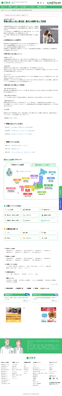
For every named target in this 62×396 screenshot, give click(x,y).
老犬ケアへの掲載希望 (37, 383)
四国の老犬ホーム (27, 252)
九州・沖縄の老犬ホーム (36, 252)
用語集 (36, 288)
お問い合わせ (51, 373)
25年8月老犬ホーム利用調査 (11, 280)
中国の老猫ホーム (18, 260)
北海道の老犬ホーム (10, 250)
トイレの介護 (10, 209)
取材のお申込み (35, 385)
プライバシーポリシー (53, 371)
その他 (45, 238)
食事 (27, 232)
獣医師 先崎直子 (13, 118)
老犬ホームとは (45, 288)
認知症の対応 (48, 266)
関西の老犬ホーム (9, 252)
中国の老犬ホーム (18, 252)
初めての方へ (51, 364)
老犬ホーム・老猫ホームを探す (9, 7)
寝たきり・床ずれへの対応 (13, 215)
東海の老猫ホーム (39, 258)
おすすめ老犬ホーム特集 (5, 383)
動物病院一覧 (20, 288)
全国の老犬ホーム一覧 (5, 364)
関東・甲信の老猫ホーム (29, 258)
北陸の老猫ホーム (47, 258)
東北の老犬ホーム (19, 250)
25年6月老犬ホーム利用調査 (50, 280)
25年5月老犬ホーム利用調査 (11, 282)
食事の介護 (28, 209)
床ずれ (8, 238)
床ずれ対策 (24, 274)
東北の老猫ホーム (19, 258)
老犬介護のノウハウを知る (27, 7)
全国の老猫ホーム (4, 381)
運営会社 (50, 368)
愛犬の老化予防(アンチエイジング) (39, 369)
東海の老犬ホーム (39, 250)
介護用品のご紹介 (41, 7)
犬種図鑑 (29, 288)
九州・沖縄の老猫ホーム (36, 260)
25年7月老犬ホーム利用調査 (24, 280)
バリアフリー (29, 215)
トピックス (35, 366)
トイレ (8, 232)
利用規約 (50, 369)
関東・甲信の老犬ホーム (29, 250)
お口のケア (28, 220)
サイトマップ (51, 366)
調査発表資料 (9, 288)
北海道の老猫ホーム (10, 258)
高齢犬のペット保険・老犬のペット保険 (40, 373)
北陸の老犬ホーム (47, 250)
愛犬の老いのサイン (36, 368)
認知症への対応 (47, 215)
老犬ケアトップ (4, 10)
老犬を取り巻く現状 (36, 371)
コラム (9, 10)
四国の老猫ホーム (27, 260)
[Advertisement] (31, 316)
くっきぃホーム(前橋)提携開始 (37, 280)
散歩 (45, 232)
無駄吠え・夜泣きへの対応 (13, 220)
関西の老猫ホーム (9, 260)
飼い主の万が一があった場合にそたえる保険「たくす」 (18, 15)
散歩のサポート (47, 209)
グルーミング (47, 220)
